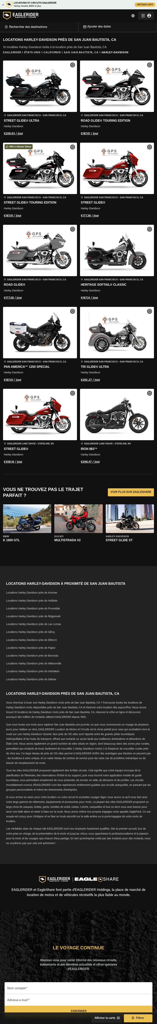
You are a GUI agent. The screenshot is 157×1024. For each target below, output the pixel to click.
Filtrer (138, 1018)
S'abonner (78, 1011)
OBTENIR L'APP (145, 4)
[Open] (78, 26)
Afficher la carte (107, 1018)
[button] (40, 99)
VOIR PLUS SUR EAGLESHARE (131, 492)
